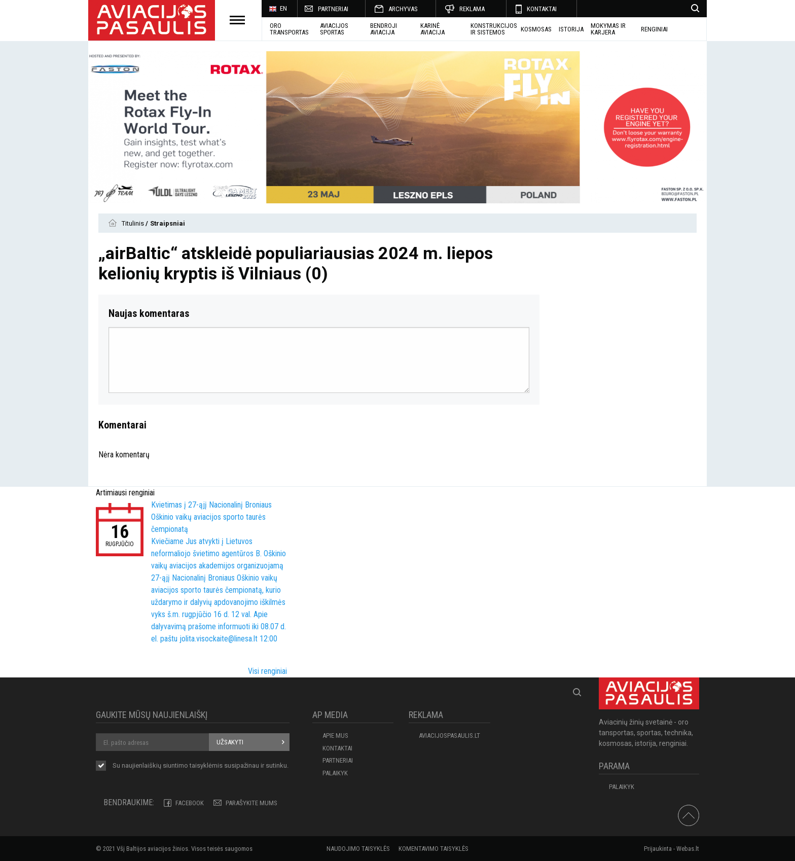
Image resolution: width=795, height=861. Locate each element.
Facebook (189, 803)
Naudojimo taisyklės (358, 848)
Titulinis (134, 223)
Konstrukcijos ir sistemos (494, 29)
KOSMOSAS (536, 29)
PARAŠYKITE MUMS (251, 803)
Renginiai (654, 29)
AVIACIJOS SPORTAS (334, 29)
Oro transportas (289, 29)
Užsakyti (229, 742)
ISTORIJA (571, 29)
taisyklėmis (206, 765)
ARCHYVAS (403, 9)
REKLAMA (472, 9)
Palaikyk (335, 773)
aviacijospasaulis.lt (449, 735)
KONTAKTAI (542, 9)
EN (278, 9)
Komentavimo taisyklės (433, 848)
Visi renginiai (267, 671)
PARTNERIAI (333, 9)
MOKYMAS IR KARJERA (608, 29)
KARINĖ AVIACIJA (432, 29)
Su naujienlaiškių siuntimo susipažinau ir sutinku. (200, 766)
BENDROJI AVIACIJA (383, 29)
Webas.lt (687, 848)
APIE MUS (335, 735)
